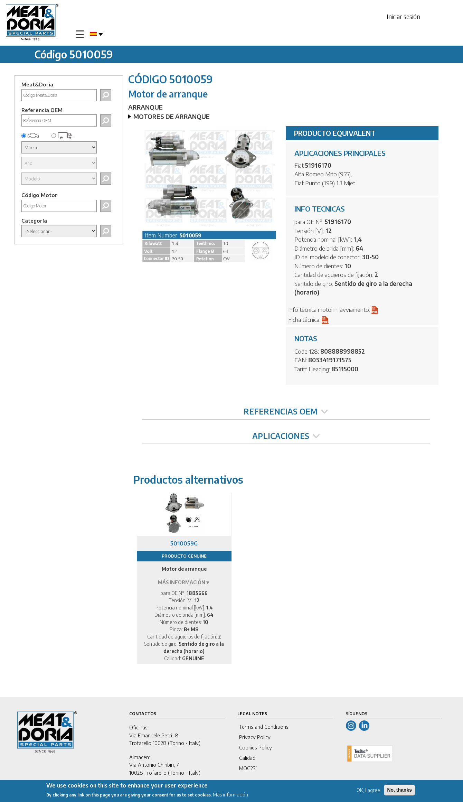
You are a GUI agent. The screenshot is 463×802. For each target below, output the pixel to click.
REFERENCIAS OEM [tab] (286, 411)
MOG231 (248, 768)
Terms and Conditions (264, 727)
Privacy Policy (255, 737)
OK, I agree (368, 790)
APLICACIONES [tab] (286, 436)
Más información (230, 795)
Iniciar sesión (403, 16)
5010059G (184, 543)
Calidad (247, 758)
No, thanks (399, 790)
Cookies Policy (255, 747)
